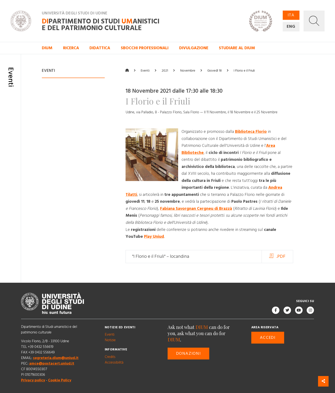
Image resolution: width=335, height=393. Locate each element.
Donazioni (188, 354)
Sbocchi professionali (144, 48)
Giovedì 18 (214, 70)
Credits (110, 356)
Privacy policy (33, 380)
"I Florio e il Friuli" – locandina (160, 256)
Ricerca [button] (71, 48)
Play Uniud (154, 236)
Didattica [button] (99, 48)
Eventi (145, 70)
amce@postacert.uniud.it (51, 363)
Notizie (110, 340)
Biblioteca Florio (251, 132)
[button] (314, 21)
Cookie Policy (59, 380)
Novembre (187, 70)
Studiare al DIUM (237, 48)
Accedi (268, 338)
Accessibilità (114, 362)
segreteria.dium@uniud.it (56, 358)
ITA (291, 15)
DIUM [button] (47, 48)
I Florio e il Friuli (244, 70)
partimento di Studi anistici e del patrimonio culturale (100, 25)
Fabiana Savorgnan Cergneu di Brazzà (196, 209)
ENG (291, 26)
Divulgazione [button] (193, 48)
